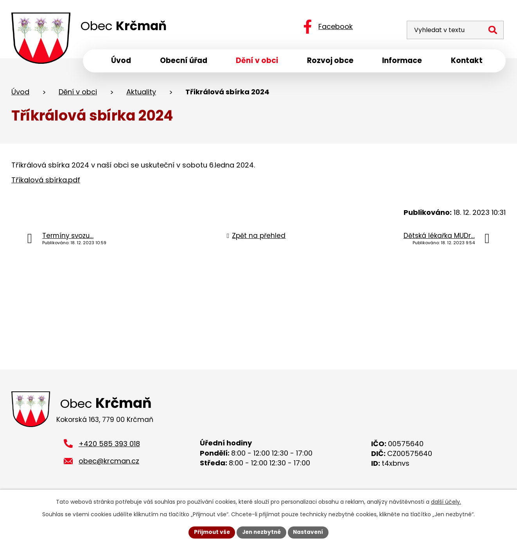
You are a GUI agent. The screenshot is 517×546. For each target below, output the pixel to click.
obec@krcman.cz (109, 464)
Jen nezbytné (261, 532)
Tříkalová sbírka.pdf (45, 181)
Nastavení (310, 532)
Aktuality (141, 93)
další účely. (446, 501)
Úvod (20, 93)
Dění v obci (78, 93)
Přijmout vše (209, 532)
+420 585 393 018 (109, 446)
